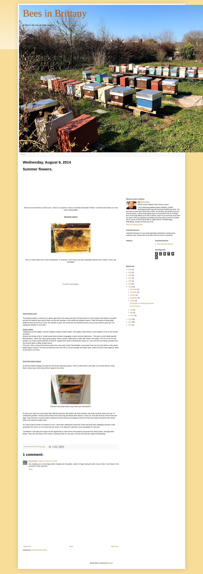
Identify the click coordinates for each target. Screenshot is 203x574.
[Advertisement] (71, 525)
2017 (130, 278)
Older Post (114, 546)
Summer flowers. (135, 306)
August (132, 301)
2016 (130, 281)
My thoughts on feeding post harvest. (142, 303)
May (131, 313)
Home (23, 154)
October (133, 295)
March (132, 315)
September (134, 298)
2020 (130, 269)
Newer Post (27, 546)
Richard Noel (144, 202)
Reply (30, 469)
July (131, 310)
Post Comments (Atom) (39, 550)
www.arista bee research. (165, 244)
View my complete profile (134, 224)
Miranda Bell (33, 461)
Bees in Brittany (55, 13)
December (133, 289)
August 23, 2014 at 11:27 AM (47, 461)
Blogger (110, 563)
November (133, 292)
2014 (130, 287)
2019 (130, 272)
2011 (130, 325)
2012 (130, 322)
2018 (130, 275)
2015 (130, 284)
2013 (130, 319)
